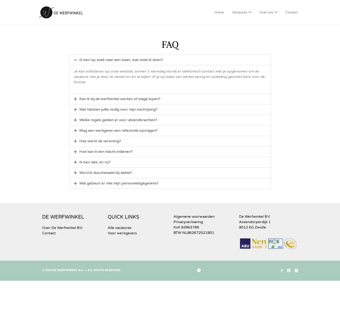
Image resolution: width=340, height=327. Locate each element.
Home (219, 12)
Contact (291, 12)
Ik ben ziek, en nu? (94, 162)
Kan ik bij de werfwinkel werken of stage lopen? (119, 99)
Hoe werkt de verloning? (100, 141)
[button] (170, 60)
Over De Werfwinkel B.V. (62, 228)
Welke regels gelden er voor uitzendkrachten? (118, 120)
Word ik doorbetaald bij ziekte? (105, 173)
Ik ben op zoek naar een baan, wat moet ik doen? (121, 60)
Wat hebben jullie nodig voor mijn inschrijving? (118, 109)
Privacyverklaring (188, 222)
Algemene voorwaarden (194, 216)
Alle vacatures (120, 228)
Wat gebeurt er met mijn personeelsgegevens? (118, 183)
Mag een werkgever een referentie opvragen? (118, 130)
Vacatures (239, 12)
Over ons (266, 12)
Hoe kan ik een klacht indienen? (106, 151)
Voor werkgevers (122, 233)
